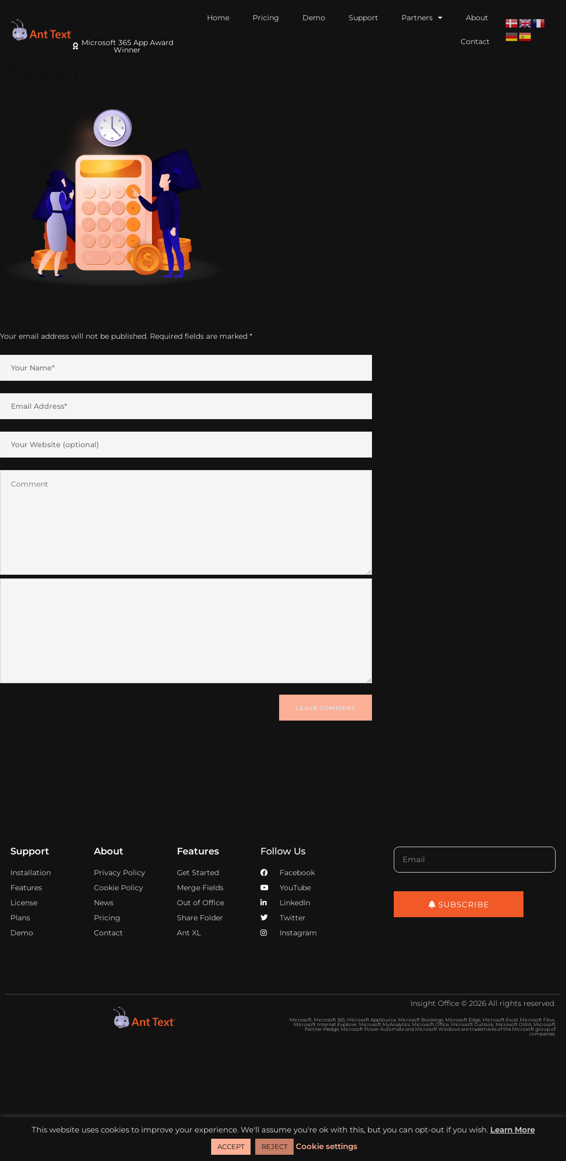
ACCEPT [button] (230, 1146)
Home (218, 17)
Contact (475, 41)
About (477, 17)
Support (363, 17)
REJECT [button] (274, 1146)
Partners (422, 17)
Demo (313, 17)
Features (198, 851)
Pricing (266, 17)
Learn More (512, 1130)
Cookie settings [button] (326, 1146)
